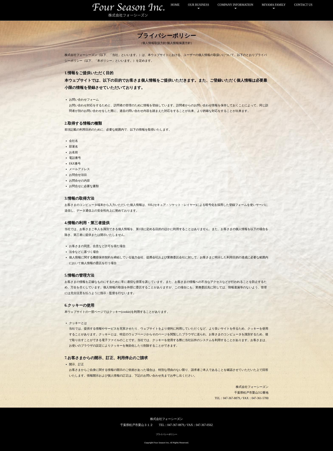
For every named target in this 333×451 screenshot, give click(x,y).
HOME (175, 4)
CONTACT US (303, 4)
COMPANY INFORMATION (235, 4)
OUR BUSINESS (198, 4)
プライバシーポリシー (166, 434)
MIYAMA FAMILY (274, 4)
